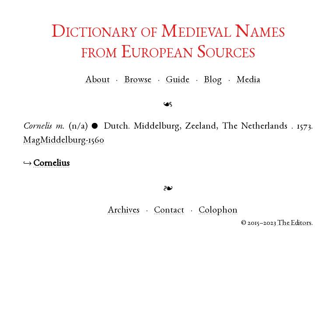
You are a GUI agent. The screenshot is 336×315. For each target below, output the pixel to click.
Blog (213, 80)
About (97, 80)
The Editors (294, 223)
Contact (169, 210)
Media (248, 80)
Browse (137, 80)
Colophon (218, 210)
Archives (124, 210)
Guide (177, 80)
